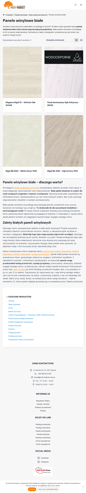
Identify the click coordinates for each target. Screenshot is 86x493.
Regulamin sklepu (43, 401)
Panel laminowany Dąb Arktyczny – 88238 (63, 104)
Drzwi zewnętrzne (43, 444)
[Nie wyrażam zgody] (83, 486)
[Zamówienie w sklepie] (59, 40)
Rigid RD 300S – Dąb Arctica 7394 (62, 171)
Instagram (45, 462)
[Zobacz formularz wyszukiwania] (75, 5)
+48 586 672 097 (44, 374)
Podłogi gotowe (14, 332)
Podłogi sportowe (15, 336)
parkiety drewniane (21, 254)
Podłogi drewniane (43, 428)
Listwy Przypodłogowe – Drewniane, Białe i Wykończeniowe (31, 315)
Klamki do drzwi (14, 311)
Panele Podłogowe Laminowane (20, 322)
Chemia (11, 301)
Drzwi (10, 308)
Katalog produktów (43, 424)
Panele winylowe (14, 325)
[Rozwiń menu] (81, 5)
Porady (43, 411)
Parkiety (11, 329)
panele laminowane (40, 254)
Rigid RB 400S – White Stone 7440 (21, 171)
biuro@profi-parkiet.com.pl (44, 377)
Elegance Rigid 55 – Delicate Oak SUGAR (20, 104)
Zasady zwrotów (43, 404)
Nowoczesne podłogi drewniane (20, 318)
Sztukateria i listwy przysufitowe (20, 340)
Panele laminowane (43, 431)
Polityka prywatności (43, 407)
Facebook (45, 458)
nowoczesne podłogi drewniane (56, 251)
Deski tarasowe (14, 304)
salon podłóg (19, 269)
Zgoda (32, 489)
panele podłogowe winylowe (26, 188)
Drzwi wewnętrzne (43, 441)
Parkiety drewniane (43, 438)
